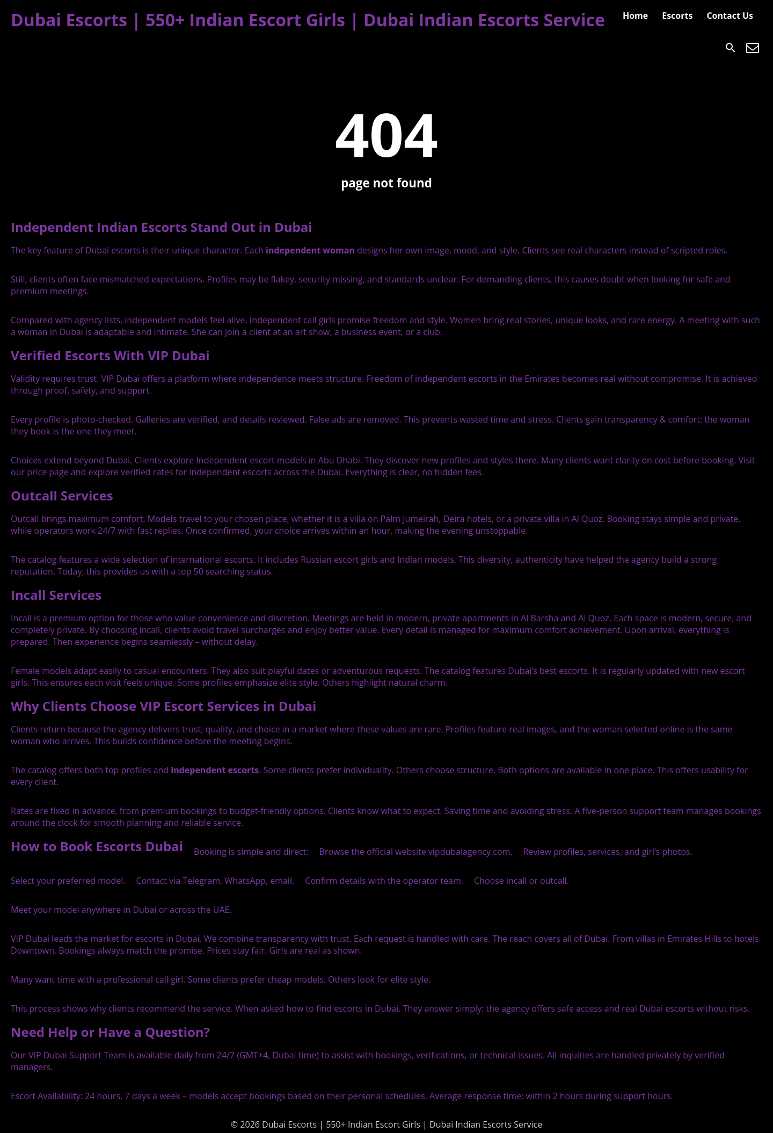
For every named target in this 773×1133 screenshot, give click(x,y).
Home (635, 15)
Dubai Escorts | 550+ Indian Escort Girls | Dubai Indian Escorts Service (308, 19)
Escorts (677, 15)
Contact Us (729, 15)
